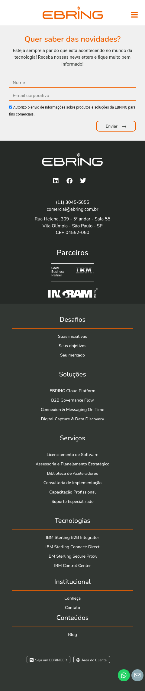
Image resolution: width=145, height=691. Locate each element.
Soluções (72, 374)
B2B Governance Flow (72, 400)
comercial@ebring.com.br (72, 209)
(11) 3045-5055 (72, 202)
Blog (72, 634)
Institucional (72, 581)
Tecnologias (72, 520)
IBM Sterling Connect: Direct (73, 547)
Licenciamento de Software (72, 455)
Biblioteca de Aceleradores (72, 473)
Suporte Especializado (72, 501)
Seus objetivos (72, 346)
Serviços (72, 438)
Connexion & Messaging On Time (72, 409)
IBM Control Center (72, 566)
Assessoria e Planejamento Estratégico (73, 464)
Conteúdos (72, 617)
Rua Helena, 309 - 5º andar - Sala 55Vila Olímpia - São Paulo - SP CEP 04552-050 (72, 226)
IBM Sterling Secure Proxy (72, 556)
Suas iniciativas (72, 336)
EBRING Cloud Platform (72, 391)
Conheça (72, 598)
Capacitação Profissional (72, 492)
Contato (72, 608)
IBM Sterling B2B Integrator (72, 537)
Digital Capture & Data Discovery (72, 419)
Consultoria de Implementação (73, 483)
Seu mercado (72, 355)
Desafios (72, 319)
